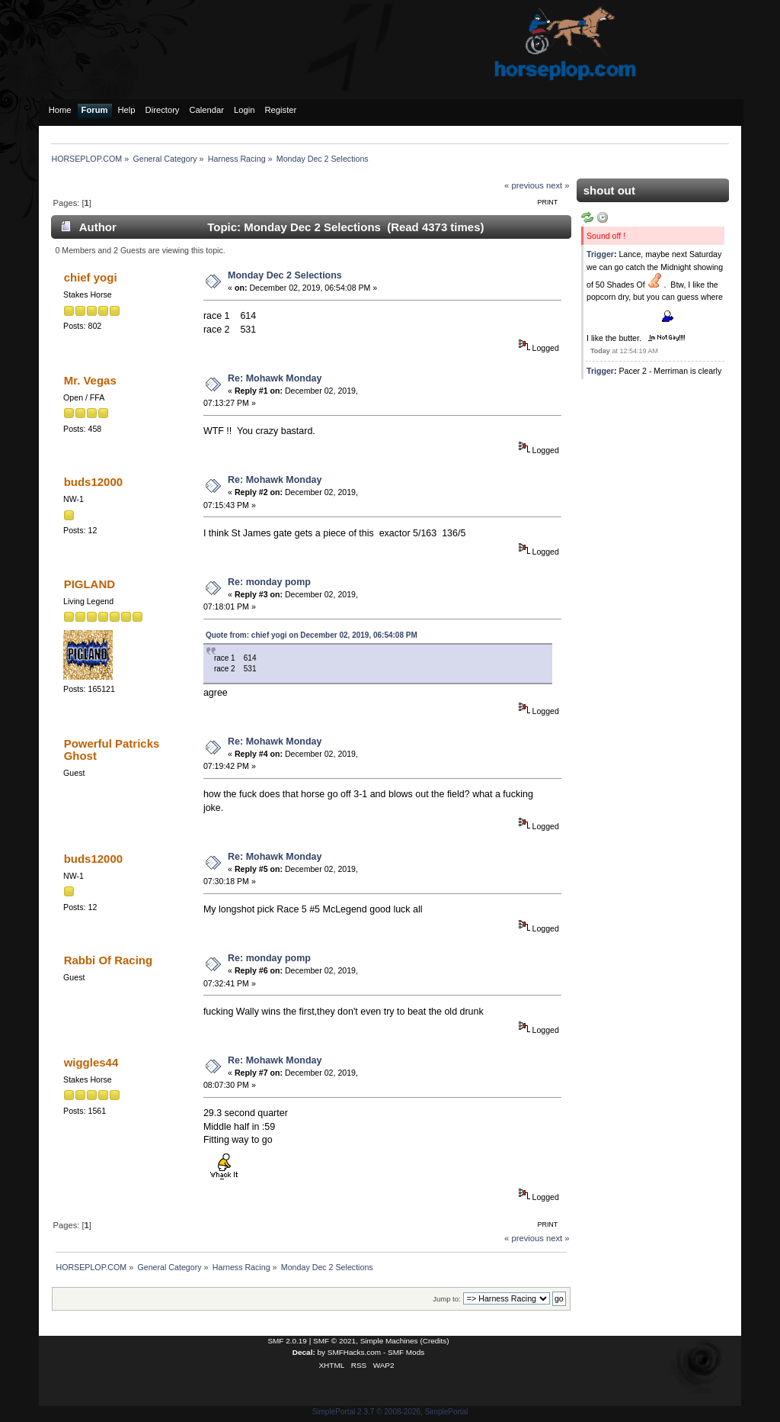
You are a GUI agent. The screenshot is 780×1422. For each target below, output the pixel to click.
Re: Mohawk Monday (274, 378)
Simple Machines (389, 1341)
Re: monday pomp (269, 582)
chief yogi (90, 277)
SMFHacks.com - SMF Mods (376, 1352)
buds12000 (93, 481)
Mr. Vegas (90, 380)
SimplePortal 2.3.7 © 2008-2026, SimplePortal (390, 1412)
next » (558, 185)
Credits (435, 1341)
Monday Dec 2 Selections (285, 275)
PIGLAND (89, 583)
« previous (524, 185)
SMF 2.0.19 (287, 1341)
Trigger (600, 254)
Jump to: (447, 1299)
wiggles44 (91, 1062)
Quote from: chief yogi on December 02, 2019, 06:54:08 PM (311, 635)
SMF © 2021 (334, 1341)
